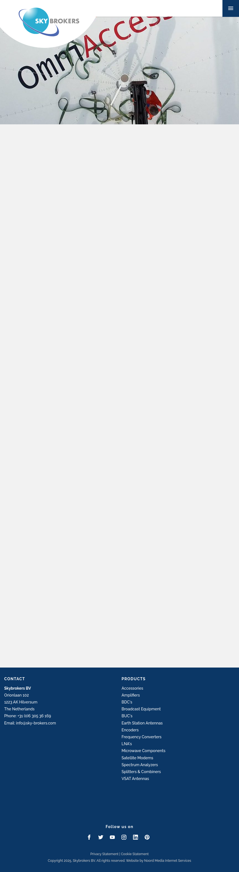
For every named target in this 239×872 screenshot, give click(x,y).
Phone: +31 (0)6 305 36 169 (27, 716)
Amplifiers (131, 695)
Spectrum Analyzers (140, 765)
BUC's (127, 716)
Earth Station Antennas (142, 723)
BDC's (127, 702)
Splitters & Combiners (141, 771)
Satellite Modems (137, 758)
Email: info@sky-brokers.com (30, 723)
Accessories (132, 688)
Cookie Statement (135, 854)
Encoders (130, 730)
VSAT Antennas (135, 778)
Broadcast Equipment (141, 709)
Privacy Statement (104, 854)
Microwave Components (144, 750)
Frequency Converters (142, 737)
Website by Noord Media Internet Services (158, 861)
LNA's (127, 744)
